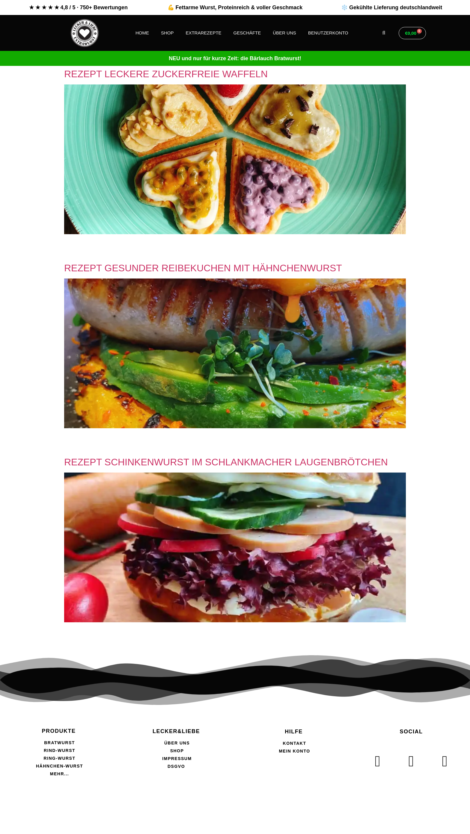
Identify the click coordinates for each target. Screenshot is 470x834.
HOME (142, 32)
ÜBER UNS (284, 32)
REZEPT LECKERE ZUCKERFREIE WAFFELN (166, 74)
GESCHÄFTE (247, 32)
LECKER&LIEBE (176, 731)
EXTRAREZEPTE (203, 32)
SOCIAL (411, 732)
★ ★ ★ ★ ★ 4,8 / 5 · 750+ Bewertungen (78, 7)
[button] (384, 33)
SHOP (167, 32)
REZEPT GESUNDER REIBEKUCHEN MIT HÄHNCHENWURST (203, 268)
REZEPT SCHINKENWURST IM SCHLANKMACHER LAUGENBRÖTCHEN (226, 462)
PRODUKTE (59, 731)
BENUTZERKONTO (328, 32)
